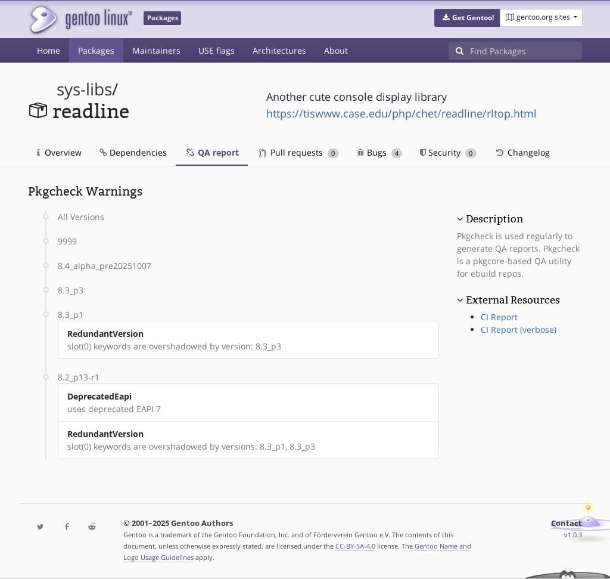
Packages (96, 50)
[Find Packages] (526, 51)
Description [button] (494, 219)
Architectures (279, 50)
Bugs (380, 152)
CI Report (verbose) (518, 329)
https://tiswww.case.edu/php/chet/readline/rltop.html (401, 113)
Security (448, 152)
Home (48, 50)
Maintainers (156, 50)
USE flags (216, 50)
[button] (467, 18)
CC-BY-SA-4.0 (355, 545)
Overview (59, 152)
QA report (212, 152)
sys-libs (84, 89)
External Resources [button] (513, 300)
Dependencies (133, 152)
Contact (566, 523)
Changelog (522, 152)
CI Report (499, 317)
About (336, 50)
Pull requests (299, 152)
